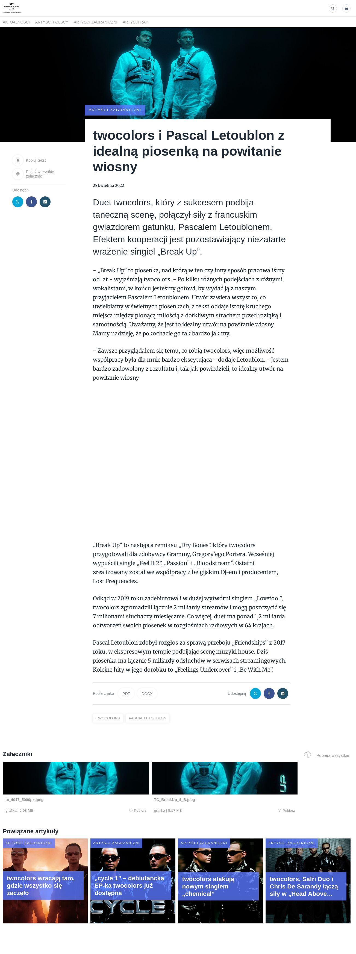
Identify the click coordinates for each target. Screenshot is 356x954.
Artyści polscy (51, 22)
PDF (126, 693)
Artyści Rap (135, 22)
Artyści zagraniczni (95, 22)
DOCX (147, 693)
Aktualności (16, 22)
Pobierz (76, 810)
